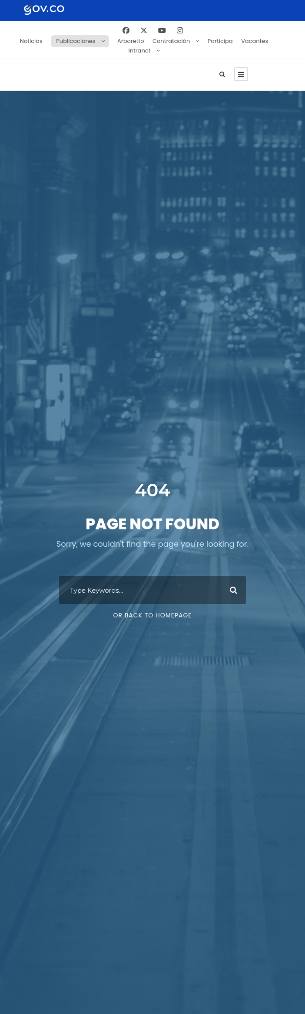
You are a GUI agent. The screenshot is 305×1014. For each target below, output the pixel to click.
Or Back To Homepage (152, 619)
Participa (220, 41)
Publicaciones (75, 41)
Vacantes (254, 41)
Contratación (171, 41)
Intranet (140, 50)
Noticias (31, 41)
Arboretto (130, 41)
